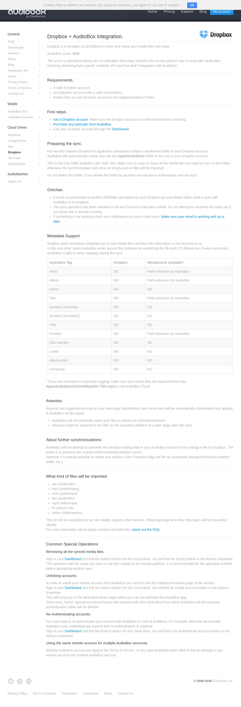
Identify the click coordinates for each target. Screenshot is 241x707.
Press (108, 693)
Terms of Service (44, 693)
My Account (221, 11)
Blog (203, 11)
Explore (187, 11)
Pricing (169, 11)
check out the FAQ (145, 530)
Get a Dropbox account (70, 119)
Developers (69, 693)
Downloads (91, 693)
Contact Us (125, 693)
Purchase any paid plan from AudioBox (82, 124)
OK (192, 5)
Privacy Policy (17, 693)
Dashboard (120, 129)
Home (152, 11)
